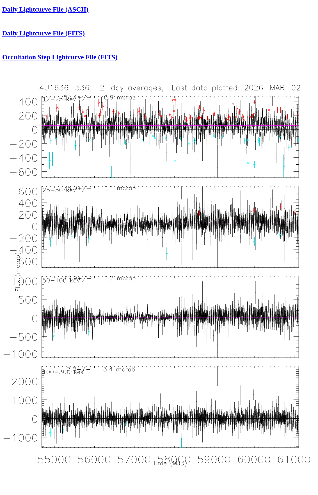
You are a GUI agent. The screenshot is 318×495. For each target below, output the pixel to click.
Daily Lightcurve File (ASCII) (45, 9)
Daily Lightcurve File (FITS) (43, 33)
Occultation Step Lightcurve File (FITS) (60, 57)
